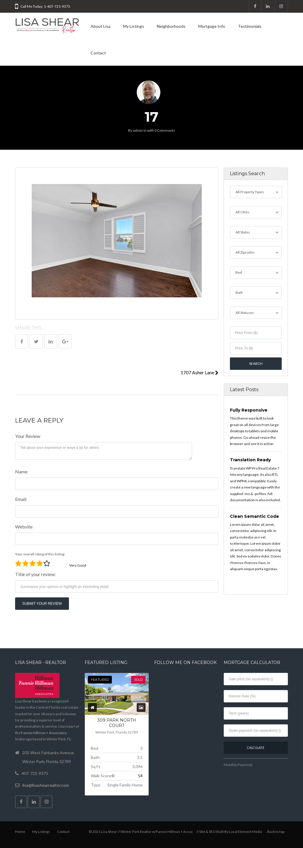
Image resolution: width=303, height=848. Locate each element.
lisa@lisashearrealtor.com (45, 785)
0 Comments (164, 130)
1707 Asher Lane (199, 372)
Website (24, 526)
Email (20, 499)
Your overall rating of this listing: (40, 554)
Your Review (27, 436)
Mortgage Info (211, 26)
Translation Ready (250, 459)
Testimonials (250, 26)
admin (138, 130)
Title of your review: (35, 574)
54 (140, 775)
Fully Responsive (248, 410)
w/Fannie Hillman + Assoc (172, 831)
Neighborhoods (171, 26)
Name (21, 471)
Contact (98, 52)
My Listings (133, 26)
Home (20, 831)
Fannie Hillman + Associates (44, 733)
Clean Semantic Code (254, 516)
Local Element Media (245, 831)
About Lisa (100, 26)
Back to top (275, 831)
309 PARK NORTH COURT (116, 723)
